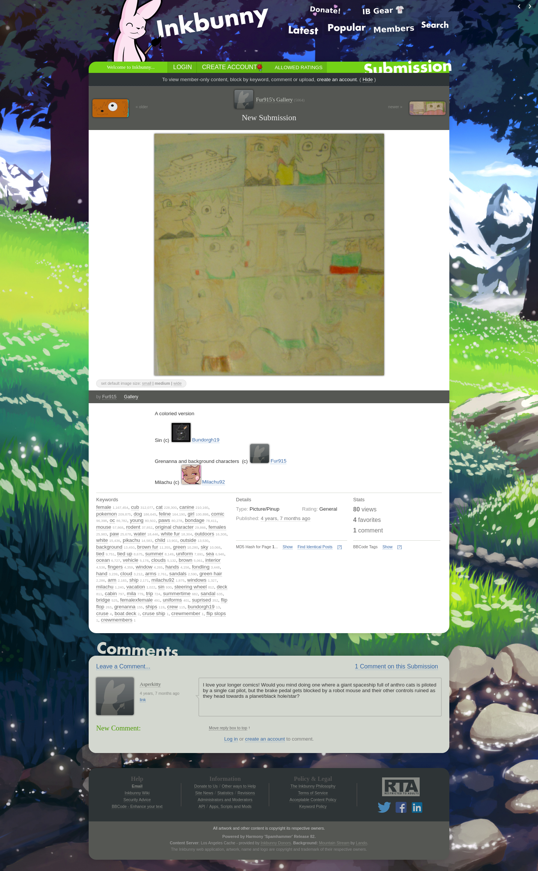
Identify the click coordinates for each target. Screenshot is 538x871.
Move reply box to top (228, 728)
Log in (231, 739)
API (202, 806)
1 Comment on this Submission (396, 666)
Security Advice (137, 799)
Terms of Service (313, 793)
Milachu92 (213, 482)
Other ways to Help (239, 786)
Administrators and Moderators (225, 799)
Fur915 (109, 396)
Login (182, 67)
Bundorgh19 (205, 440)
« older (142, 106)
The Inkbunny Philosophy (312, 786)
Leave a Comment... (123, 666)
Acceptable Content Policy (313, 799)
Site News (204, 793)
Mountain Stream (334, 843)
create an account (337, 79)
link (143, 699)
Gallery (131, 396)
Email (137, 786)
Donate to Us (206, 786)
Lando (361, 843)
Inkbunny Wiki (137, 793)
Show (288, 546)
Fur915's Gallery (280, 100)
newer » (395, 106)
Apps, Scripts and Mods (230, 806)
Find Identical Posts (315, 546)
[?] (339, 546)
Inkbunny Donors (276, 843)
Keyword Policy (313, 806)
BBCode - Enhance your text (137, 806)
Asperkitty (150, 684)
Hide (368, 79)
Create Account (229, 67)
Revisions (246, 793)
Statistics (226, 793)
